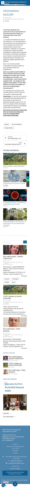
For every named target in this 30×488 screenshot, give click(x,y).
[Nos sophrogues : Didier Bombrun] (15, 322)
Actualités (6, 413)
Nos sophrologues (8, 416)
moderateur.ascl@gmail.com (16, 463)
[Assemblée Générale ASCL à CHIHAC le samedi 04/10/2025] (15, 289)
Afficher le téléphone (16, 461)
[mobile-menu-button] (15, 484)
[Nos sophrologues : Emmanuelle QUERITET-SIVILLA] (15, 250)
